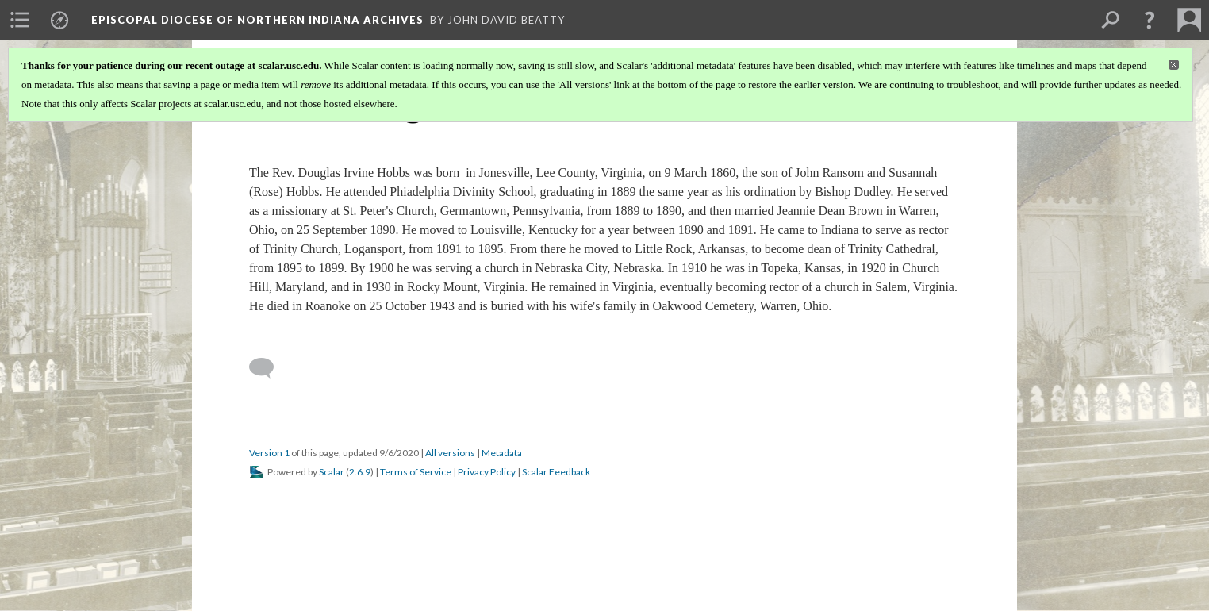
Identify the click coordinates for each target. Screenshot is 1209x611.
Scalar (331, 472)
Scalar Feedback (556, 472)
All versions (450, 453)
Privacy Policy (487, 472)
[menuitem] (20, 20)
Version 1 (269, 453)
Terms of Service (415, 472)
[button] (1149, 20)
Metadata (502, 453)
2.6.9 (359, 472)
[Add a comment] (268, 368)
